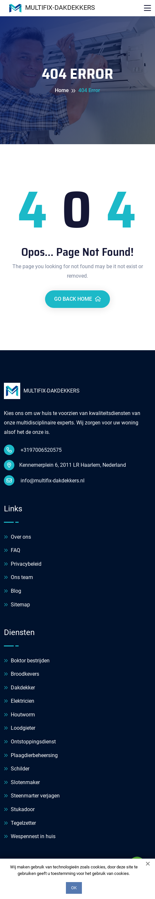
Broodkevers (21, 674)
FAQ (12, 550)
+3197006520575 (33, 450)
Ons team (18, 578)
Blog (12, 591)
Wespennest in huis (29, 837)
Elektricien (19, 701)
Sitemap (17, 605)
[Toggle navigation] (147, 8)
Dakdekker (19, 688)
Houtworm (19, 715)
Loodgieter (19, 728)
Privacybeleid (22, 564)
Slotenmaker (22, 783)
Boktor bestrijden (27, 661)
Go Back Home (77, 299)
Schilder (16, 769)
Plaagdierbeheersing (31, 756)
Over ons (17, 537)
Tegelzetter (20, 823)
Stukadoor (19, 810)
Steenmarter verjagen (32, 796)
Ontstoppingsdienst (30, 742)
